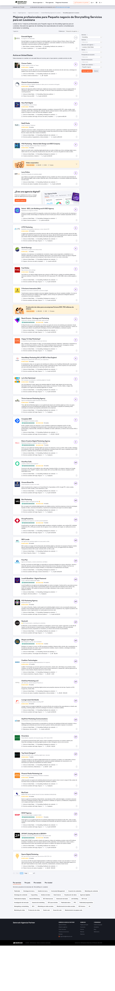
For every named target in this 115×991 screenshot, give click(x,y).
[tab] (17, 928)
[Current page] (30, 919)
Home (14, 12)
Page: (26, 918)
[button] (92, 2)
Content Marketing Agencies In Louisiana (51, 12)
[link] (50, 3)
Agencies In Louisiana (33, 12)
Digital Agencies (22, 12)
